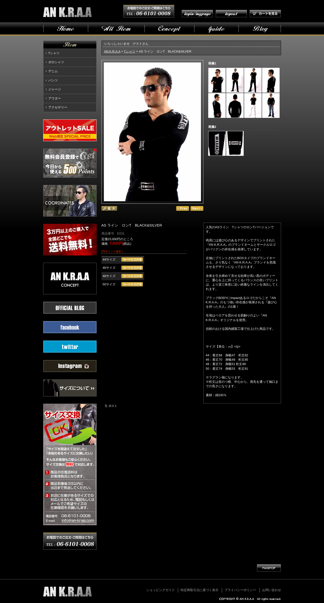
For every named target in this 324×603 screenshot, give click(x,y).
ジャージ (54, 89)
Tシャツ (54, 53)
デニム (53, 71)
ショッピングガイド (160, 590)
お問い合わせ (271, 590)
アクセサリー (57, 107)
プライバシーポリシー (240, 590)
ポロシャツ (56, 62)
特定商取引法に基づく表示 (199, 590)
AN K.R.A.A (112, 51)
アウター (54, 98)
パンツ (53, 80)
